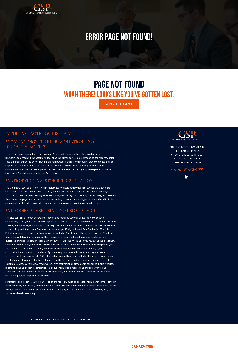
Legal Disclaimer (81, 319)
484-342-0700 (137, 347)
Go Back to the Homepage (119, 104)
